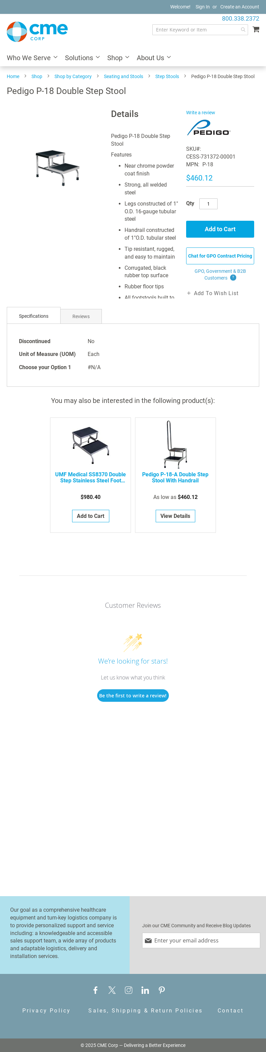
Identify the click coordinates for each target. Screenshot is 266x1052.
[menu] (133, 58)
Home (13, 76)
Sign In (203, 6)
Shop (36, 76)
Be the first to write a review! (133, 695)
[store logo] (37, 32)
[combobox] (200, 29)
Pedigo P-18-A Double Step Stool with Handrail (175, 478)
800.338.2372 (240, 18)
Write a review (200, 112)
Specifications (33, 316)
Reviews (81, 316)
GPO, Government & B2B (220, 274)
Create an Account (239, 6)
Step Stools (167, 76)
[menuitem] (30, 58)
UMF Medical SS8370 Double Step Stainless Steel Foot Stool (90, 478)
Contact (231, 1010)
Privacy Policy (46, 1010)
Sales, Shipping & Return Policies (145, 1010)
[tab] (34, 316)
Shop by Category (73, 76)
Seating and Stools (123, 76)
